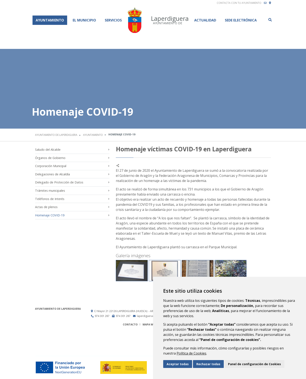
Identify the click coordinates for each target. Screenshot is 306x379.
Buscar (270, 20)
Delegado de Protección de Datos (59, 182)
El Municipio (84, 20)
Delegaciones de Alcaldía (52, 174)
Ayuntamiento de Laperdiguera (56, 135)
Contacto (130, 324)
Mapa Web (149, 324)
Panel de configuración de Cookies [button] (254, 364)
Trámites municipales (50, 191)
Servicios (113, 20)
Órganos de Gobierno (50, 158)
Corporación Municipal (50, 166)
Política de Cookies (191, 353)
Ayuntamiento (50, 20)
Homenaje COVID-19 (49, 215)
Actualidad (205, 20)
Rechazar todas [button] (208, 364)
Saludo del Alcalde (48, 150)
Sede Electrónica (241, 20)
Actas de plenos (46, 207)
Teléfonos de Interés (49, 199)
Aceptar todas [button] (178, 364)
